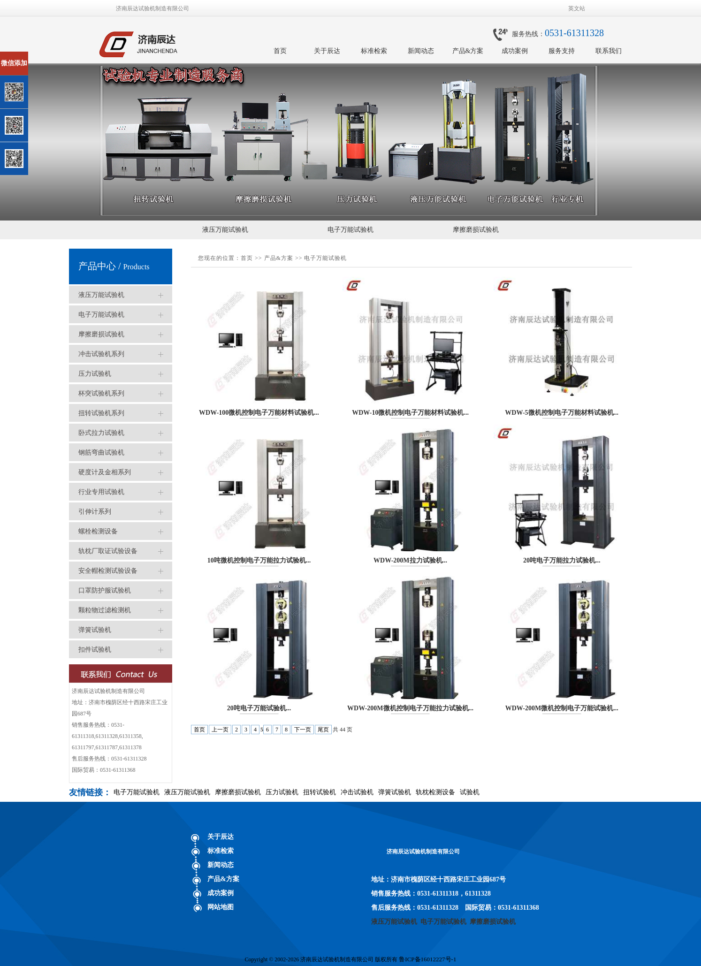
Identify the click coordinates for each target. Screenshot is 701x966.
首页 (280, 50)
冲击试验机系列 (101, 353)
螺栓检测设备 (98, 531)
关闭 (48, 56)
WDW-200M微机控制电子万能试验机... (561, 708)
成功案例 (515, 50)
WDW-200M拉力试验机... (410, 560)
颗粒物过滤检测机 (104, 610)
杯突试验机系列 (101, 393)
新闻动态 (421, 50)
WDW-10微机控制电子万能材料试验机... (410, 412)
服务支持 (562, 50)
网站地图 (220, 907)
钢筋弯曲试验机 (101, 452)
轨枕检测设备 (435, 792)
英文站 (576, 8)
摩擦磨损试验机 (476, 229)
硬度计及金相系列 (104, 472)
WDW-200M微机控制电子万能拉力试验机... (410, 708)
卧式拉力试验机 (101, 432)
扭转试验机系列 (101, 413)
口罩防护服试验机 (104, 590)
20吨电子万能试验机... (259, 708)
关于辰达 (327, 50)
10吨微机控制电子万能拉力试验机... (259, 560)
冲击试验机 (357, 792)
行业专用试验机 (101, 491)
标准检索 (374, 50)
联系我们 (608, 50)
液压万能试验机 (225, 229)
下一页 (302, 729)
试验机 (470, 792)
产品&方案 (468, 50)
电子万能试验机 (350, 229)
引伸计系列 (94, 511)
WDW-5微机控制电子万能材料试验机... (561, 412)
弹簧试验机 (94, 629)
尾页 (323, 729)
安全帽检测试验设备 (107, 570)
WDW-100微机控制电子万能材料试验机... (259, 412)
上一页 (220, 729)
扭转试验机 (319, 792)
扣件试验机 (94, 649)
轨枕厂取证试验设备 (107, 551)
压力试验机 (94, 373)
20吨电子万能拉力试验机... (562, 560)
